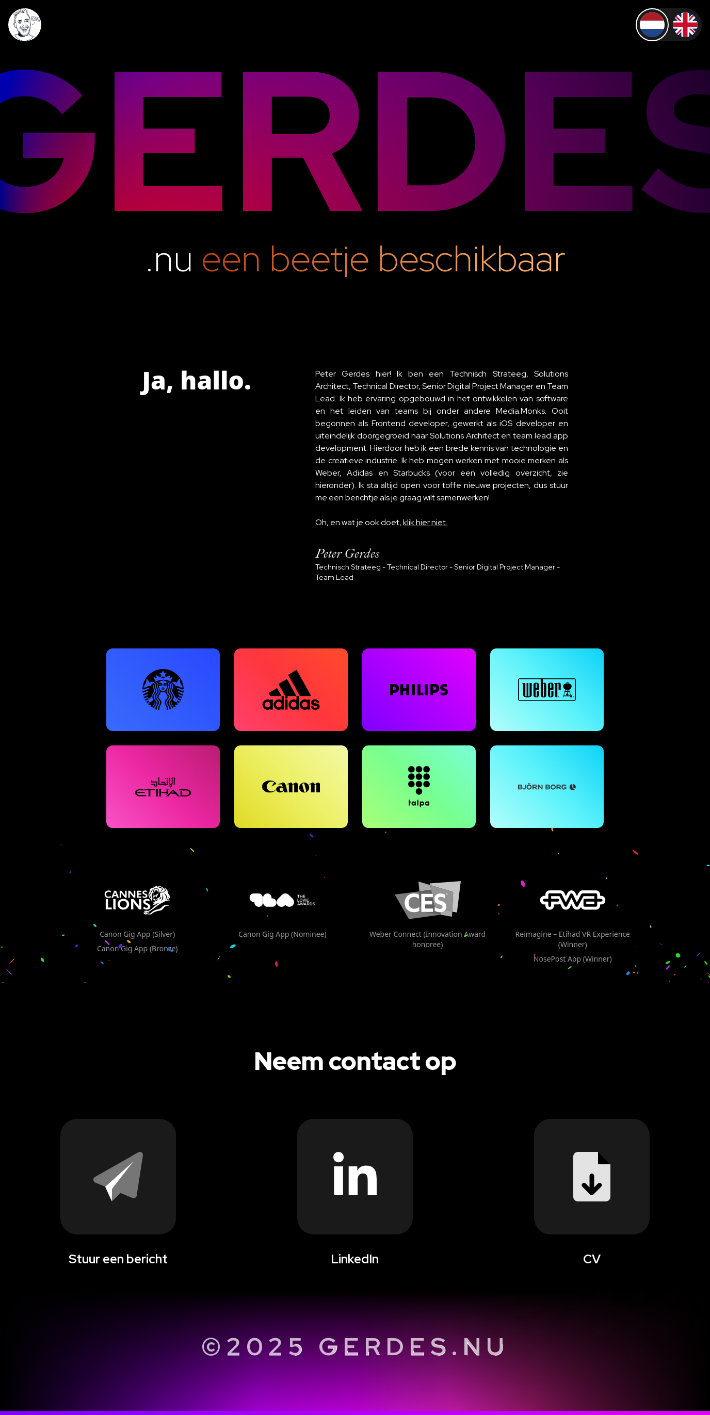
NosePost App (573, 959)
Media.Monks (520, 410)
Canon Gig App (137, 934)
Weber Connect (427, 939)
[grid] (163, 689)
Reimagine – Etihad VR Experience (572, 939)
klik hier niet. (425, 522)
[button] (163, 689)
